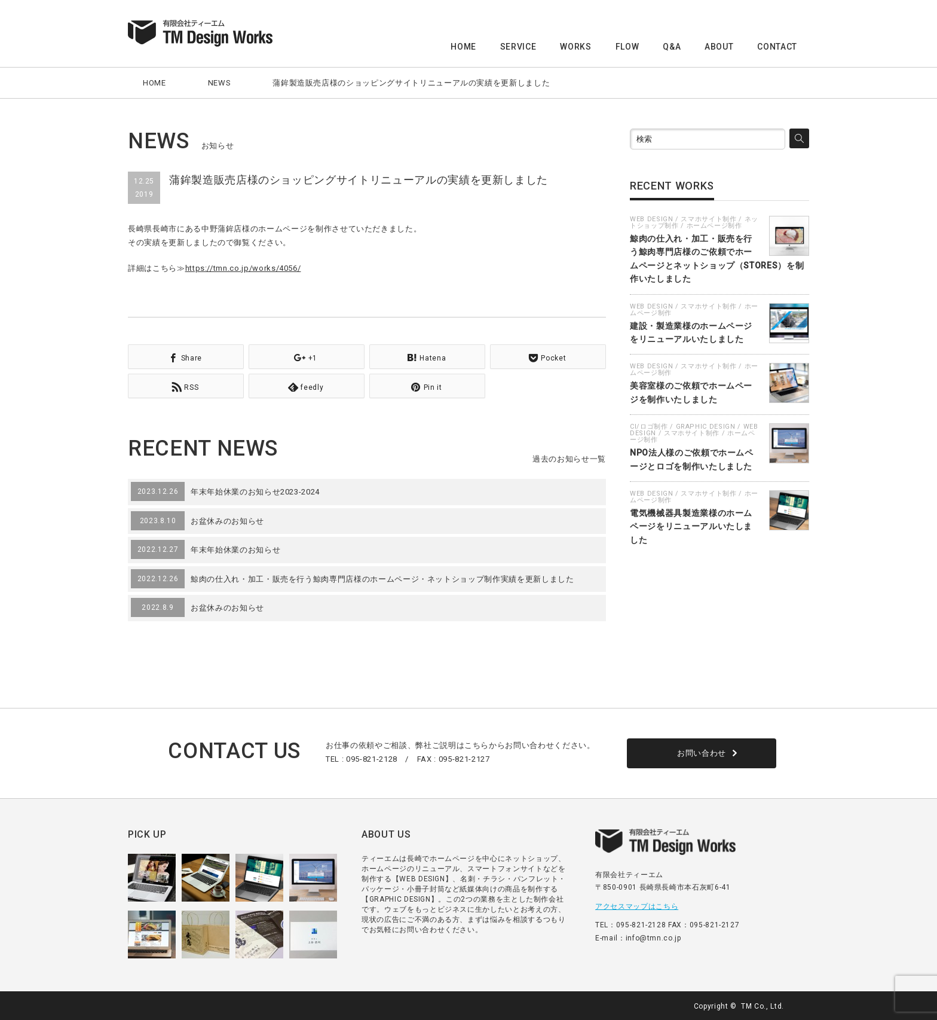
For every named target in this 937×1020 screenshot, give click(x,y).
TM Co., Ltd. (762, 1005)
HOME (463, 46)
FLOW (627, 46)
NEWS (219, 82)
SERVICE (518, 46)
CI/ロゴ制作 (649, 426)
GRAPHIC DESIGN (706, 426)
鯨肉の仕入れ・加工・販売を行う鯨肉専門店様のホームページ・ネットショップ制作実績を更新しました (382, 577)
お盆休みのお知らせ (227, 519)
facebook (802, 1005)
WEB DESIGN (651, 219)
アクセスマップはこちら (636, 905)
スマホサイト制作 (708, 219)
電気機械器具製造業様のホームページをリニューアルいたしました (691, 526)
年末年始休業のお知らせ (235, 548)
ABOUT (719, 46)
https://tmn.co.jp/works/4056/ (243, 268)
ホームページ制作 (714, 226)
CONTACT (777, 46)
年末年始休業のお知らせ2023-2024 (255, 490)
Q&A (672, 46)
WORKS (575, 46)
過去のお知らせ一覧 (569, 457)
